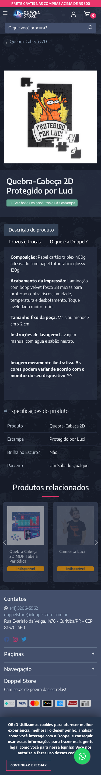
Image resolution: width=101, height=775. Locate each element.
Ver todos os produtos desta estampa (42, 203)
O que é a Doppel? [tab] (69, 241)
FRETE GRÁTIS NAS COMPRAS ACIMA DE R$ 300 (50, 3)
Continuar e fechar (29, 765)
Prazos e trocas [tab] (25, 241)
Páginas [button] (14, 655)
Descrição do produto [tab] (31, 230)
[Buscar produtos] (90, 28)
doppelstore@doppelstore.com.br (36, 616)
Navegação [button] (18, 670)
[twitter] (24, 640)
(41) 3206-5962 (24, 609)
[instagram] (16, 640)
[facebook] (7, 640)
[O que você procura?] (50, 28)
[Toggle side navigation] (6, 13)
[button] (73, 14)
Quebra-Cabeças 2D (28, 41)
